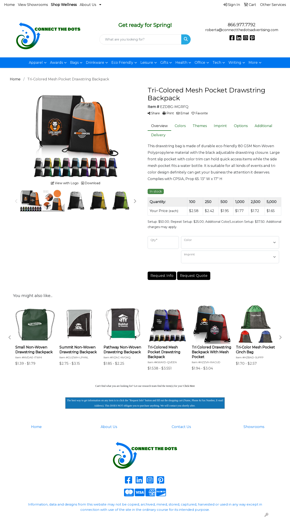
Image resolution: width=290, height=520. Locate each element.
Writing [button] (234, 62)
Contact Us (181, 427)
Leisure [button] (146, 62)
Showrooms (253, 427)
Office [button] (200, 62)
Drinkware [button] (95, 62)
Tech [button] (216, 62)
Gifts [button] (164, 62)
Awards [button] (56, 62)
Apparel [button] (36, 62)
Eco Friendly (122, 62)
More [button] (253, 62)
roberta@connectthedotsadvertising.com (241, 30)
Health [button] (181, 62)
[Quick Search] (140, 39)
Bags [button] (74, 62)
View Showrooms (33, 5)
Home (9, 5)
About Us (88, 5)
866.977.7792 (241, 24)
